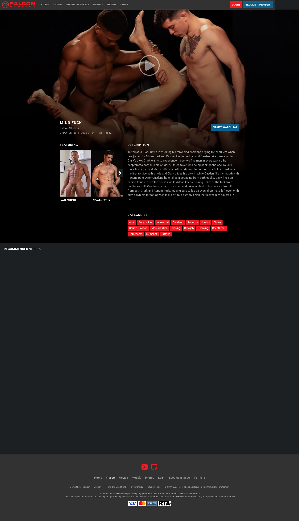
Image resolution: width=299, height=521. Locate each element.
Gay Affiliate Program (80, 487)
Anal (131, 222)
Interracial (163, 222)
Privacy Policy (136, 487)
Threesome (135, 234)
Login (236, 4)
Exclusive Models (77, 4)
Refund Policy (153, 487)
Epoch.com (80, 496)
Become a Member (257, 4)
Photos (111, 4)
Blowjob (189, 228)
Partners (199, 477)
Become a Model (179, 477)
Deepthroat (219, 228)
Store (124, 4)
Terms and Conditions (115, 487)
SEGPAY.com (177, 496)
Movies (58, 4)
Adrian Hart (68, 200)
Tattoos (165, 234)
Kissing (176, 228)
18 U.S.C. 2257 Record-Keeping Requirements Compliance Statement (196, 487)
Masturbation (159, 228)
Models (98, 4)
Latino (206, 222)
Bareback (178, 222)
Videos (45, 4)
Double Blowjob (138, 228)
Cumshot (151, 234)
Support (97, 487)
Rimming (203, 228)
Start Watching (225, 127)
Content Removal (227, 496)
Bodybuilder (145, 222)
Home (98, 477)
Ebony (217, 222)
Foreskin (193, 222)
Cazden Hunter (102, 200)
